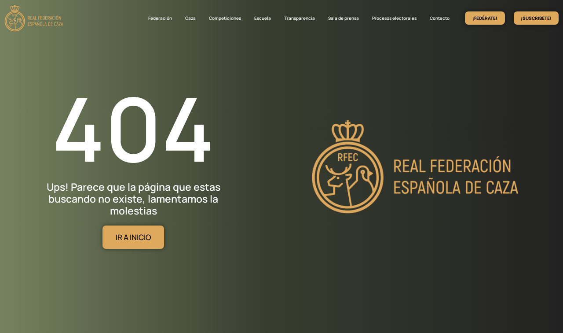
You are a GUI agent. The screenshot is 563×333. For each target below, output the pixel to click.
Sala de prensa (343, 18)
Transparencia (299, 18)
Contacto (440, 18)
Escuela (262, 18)
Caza (190, 18)
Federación (160, 18)
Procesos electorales (394, 18)
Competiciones (225, 18)
